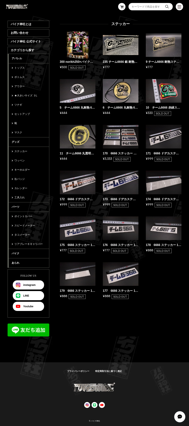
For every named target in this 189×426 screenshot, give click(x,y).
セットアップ (22, 113)
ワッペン (19, 160)
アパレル (17, 58)
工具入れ (19, 197)
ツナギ (18, 104)
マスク (18, 132)
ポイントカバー (23, 216)
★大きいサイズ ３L (25, 95)
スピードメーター (24, 225)
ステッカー (20, 151)
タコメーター (22, 234)
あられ (15, 262)
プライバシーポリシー (78, 371)
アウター (19, 86)
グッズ (15, 141)
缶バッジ (19, 178)
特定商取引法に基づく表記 (108, 371)
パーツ (15, 206)
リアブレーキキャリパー (28, 243)
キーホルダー (22, 169)
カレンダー (20, 188)
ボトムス (19, 77)
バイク (15, 253)
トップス (19, 67)
